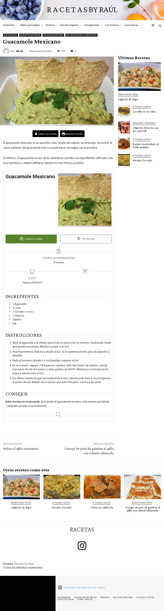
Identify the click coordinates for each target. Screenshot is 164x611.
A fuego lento (142, 107)
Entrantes (10, 35)
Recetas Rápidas (53, 35)
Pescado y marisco (144, 123)
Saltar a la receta (45, 133)
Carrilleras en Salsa (144, 111)
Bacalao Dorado (142, 160)
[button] (160, 25)
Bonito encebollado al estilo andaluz (146, 145)
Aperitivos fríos (30, 35)
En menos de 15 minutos (81, 35)
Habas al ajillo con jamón (20, 448)
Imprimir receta (72, 133)
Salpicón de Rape (128, 99)
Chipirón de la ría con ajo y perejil (145, 129)
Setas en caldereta (102, 507)
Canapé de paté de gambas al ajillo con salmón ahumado (142, 509)
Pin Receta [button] (85, 238)
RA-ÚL (19, 51)
